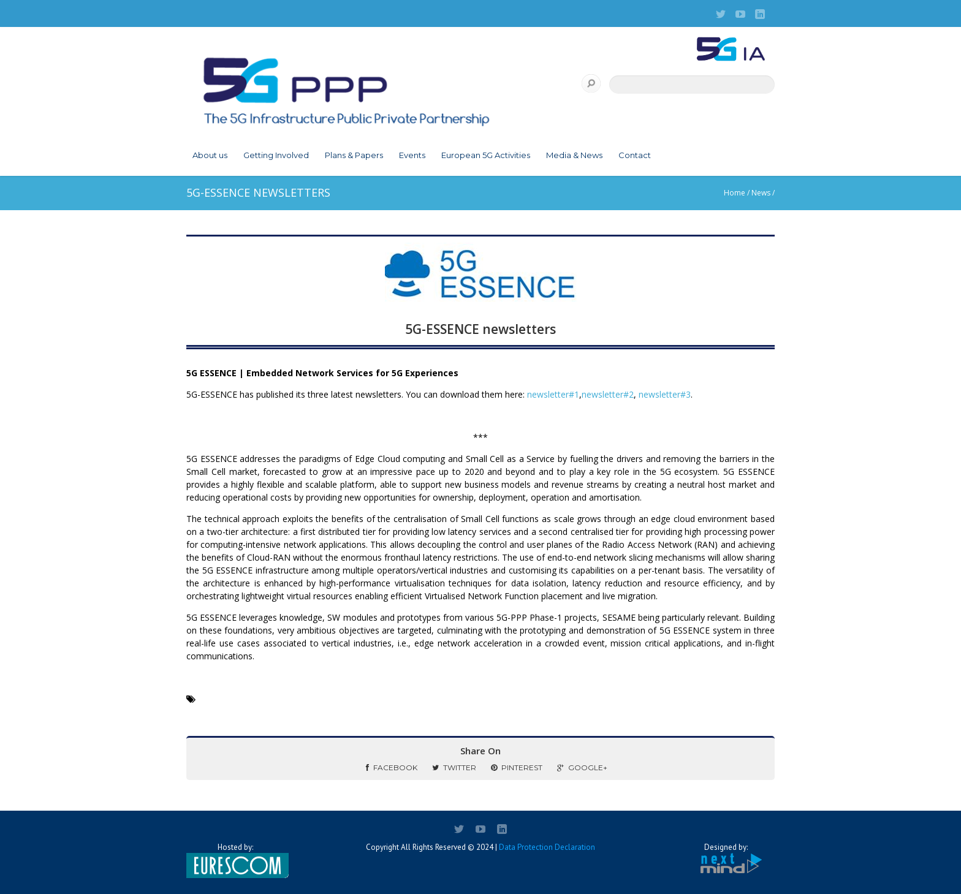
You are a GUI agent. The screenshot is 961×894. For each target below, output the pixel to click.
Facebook (391, 767)
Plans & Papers (354, 155)
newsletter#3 (665, 394)
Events (412, 155)
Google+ (582, 767)
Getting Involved (276, 155)
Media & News (574, 155)
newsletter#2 (608, 394)
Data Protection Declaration (547, 847)
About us (209, 155)
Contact (634, 155)
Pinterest (516, 767)
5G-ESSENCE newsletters (480, 329)
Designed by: (726, 859)
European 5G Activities (485, 155)
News (760, 193)
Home (734, 193)
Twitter (454, 767)
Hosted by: (235, 860)
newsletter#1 (553, 394)
